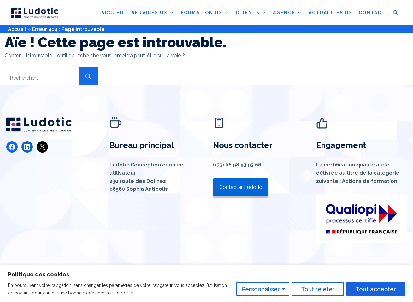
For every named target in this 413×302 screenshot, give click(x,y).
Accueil (17, 29)
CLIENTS (251, 12)
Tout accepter (376, 289)
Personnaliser (260, 289)
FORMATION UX (205, 12)
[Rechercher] (88, 76)
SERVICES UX (153, 12)
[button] (395, 12)
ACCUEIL (113, 12)
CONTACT (372, 12)
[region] (206, 283)
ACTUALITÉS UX (330, 12)
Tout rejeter (318, 289)
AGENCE (287, 12)
